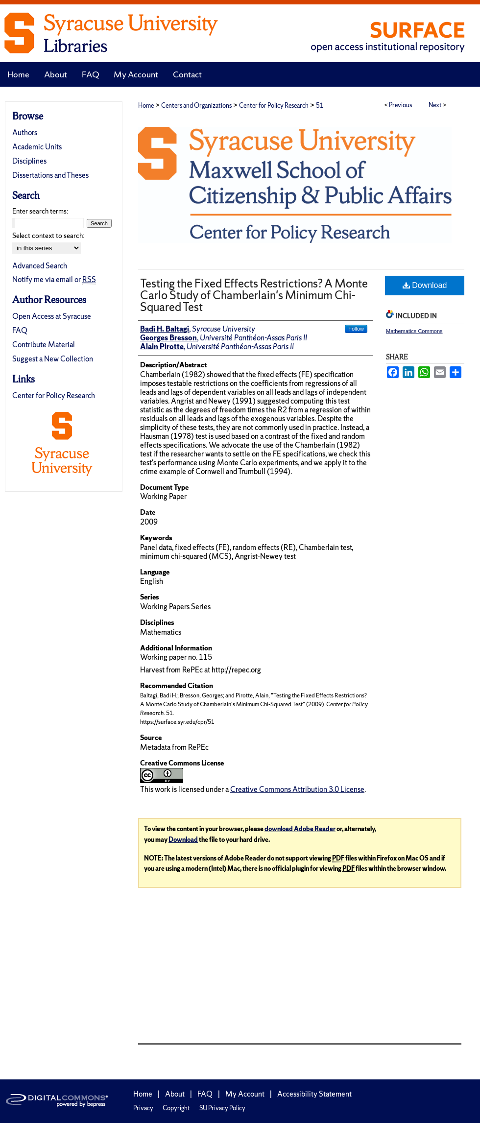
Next (435, 105)
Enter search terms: (40, 211)
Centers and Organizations (196, 105)
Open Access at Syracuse (51, 316)
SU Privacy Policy (222, 1108)
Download (425, 285)
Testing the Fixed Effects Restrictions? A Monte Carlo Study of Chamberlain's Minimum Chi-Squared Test (254, 295)
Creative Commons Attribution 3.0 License (297, 789)
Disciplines (29, 161)
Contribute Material (43, 344)
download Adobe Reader (300, 829)
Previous (400, 105)
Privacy (143, 1108)
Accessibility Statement (314, 1094)
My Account (244, 1094)
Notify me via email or (54, 279)
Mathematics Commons (414, 331)
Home (146, 105)
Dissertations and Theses (50, 175)
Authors (24, 132)
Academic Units (37, 147)
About (175, 1094)
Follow (356, 329)
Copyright (176, 1108)
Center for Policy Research (274, 105)
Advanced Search (39, 266)
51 (320, 105)
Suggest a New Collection (52, 359)
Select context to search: (48, 235)
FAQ (19, 330)
